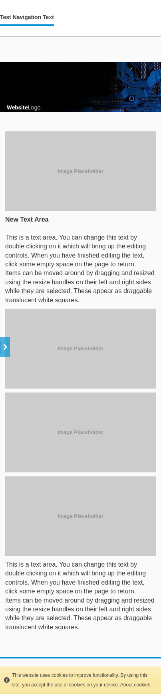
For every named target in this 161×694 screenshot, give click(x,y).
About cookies (135, 685)
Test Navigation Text (27, 17)
